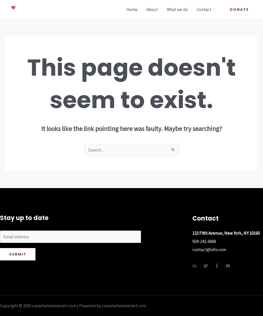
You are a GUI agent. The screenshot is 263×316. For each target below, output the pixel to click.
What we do (177, 9)
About (152, 9)
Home (132, 9)
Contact (204, 9)
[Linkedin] (194, 266)
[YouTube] (228, 266)
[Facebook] (216, 266)
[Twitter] (205, 266)
